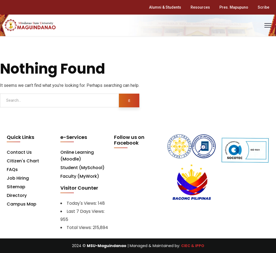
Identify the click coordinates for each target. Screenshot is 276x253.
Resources (200, 7)
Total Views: (80, 227)
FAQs (12, 169)
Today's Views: (82, 203)
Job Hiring (18, 178)
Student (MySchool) (82, 168)
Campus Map (21, 204)
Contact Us (19, 152)
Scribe (263, 7)
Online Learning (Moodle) (77, 155)
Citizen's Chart (23, 161)
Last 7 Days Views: (86, 211)
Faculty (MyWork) (79, 176)
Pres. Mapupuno (233, 7)
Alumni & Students (165, 7)
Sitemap (16, 187)
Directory (17, 195)
